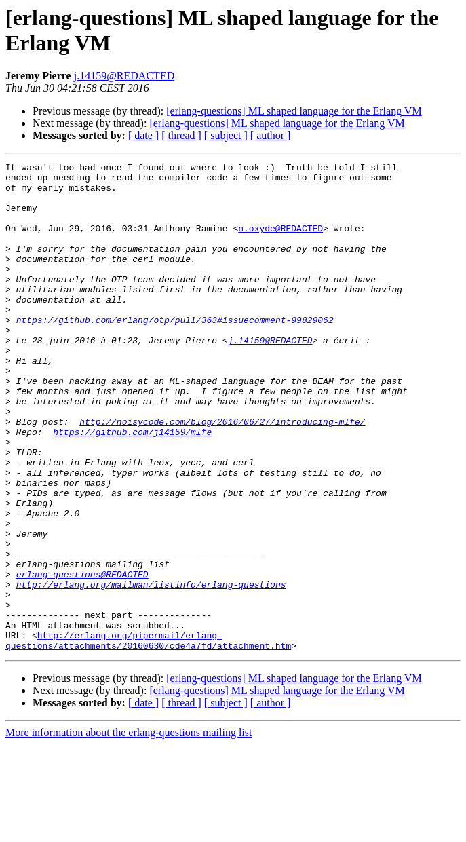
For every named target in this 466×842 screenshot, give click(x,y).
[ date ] (143, 135)
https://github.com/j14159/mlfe (132, 486)
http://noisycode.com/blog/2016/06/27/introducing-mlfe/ (222, 474)
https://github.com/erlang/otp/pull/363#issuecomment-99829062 (175, 352)
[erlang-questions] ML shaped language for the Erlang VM (293, 111)
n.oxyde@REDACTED (280, 242)
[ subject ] (226, 135)
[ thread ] (181, 135)
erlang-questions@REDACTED (82, 657)
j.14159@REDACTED (124, 75)
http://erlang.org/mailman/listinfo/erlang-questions (151, 670)
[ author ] (270, 135)
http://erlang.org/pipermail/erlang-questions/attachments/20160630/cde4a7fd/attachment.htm (148, 737)
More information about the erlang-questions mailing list (128, 830)
